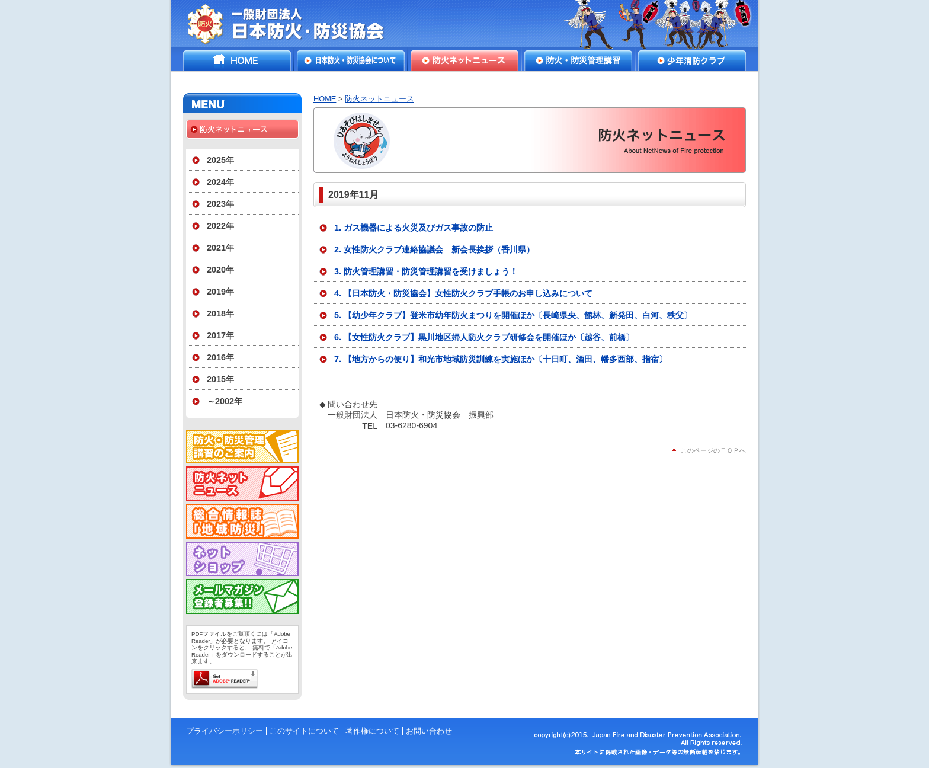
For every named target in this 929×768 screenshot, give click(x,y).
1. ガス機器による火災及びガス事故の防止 (413, 227)
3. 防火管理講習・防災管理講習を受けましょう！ (426, 271)
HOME (237, 60)
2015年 (220, 379)
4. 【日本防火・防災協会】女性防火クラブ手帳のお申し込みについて (463, 293)
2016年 (220, 357)
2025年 (220, 160)
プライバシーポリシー (224, 731)
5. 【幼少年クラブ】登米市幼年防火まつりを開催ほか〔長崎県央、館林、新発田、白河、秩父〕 (513, 315)
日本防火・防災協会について (351, 60)
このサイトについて (304, 731)
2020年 (220, 269)
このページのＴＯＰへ (713, 450)
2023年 (220, 204)
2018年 (220, 313)
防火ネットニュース (464, 60)
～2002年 (224, 401)
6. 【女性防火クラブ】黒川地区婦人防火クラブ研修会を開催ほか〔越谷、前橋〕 (484, 337)
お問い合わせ (429, 731)
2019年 (220, 291)
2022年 (220, 226)
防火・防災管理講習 (578, 60)
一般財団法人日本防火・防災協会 (294, 23)
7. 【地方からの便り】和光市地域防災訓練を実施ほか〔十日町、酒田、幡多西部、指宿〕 (500, 359)
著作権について (372, 731)
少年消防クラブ (692, 60)
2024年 (220, 182)
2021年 (220, 247)
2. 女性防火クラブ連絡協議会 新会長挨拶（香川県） (434, 249)
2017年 (220, 335)
